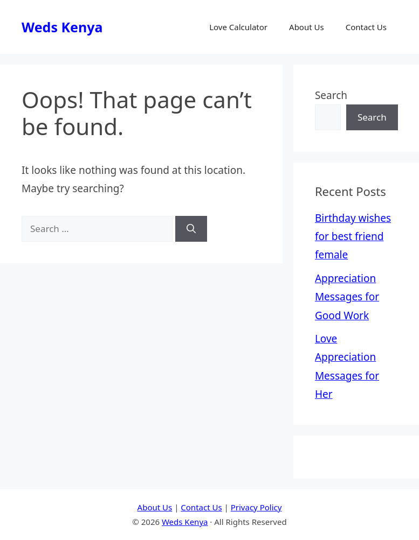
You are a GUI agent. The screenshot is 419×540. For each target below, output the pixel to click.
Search (331, 95)
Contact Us (366, 27)
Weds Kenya (62, 27)
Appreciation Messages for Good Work (347, 296)
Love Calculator (238, 27)
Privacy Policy (256, 507)
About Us (306, 27)
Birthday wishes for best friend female (353, 236)
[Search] (191, 229)
